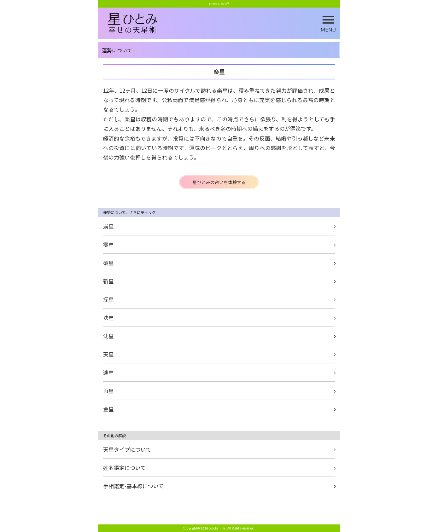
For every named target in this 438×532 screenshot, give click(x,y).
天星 (108, 354)
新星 (108, 281)
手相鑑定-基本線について (133, 486)
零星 (108, 244)
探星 (108, 299)
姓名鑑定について (124, 467)
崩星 (108, 226)
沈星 (108, 336)
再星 (108, 391)
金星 (108, 409)
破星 (108, 263)
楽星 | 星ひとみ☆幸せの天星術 (224, 23)
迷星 (108, 372)
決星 (108, 317)
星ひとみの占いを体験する (219, 182)
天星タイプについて (127, 449)
